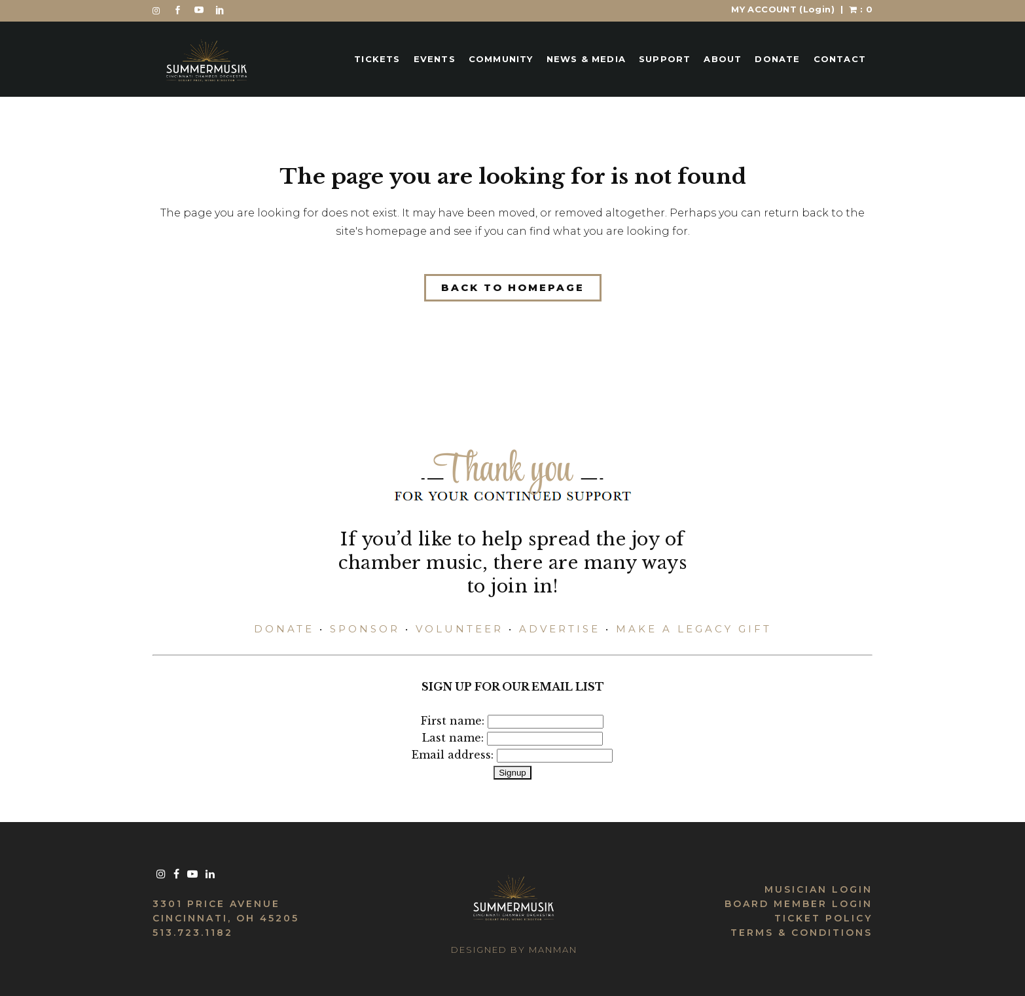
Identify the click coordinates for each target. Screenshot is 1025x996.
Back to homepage (512, 287)
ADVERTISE (559, 629)
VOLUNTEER (459, 629)
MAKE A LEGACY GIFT (694, 629)
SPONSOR (365, 629)
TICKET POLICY (823, 918)
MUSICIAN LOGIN (818, 889)
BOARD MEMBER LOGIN (798, 904)
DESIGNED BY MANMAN (514, 949)
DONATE (284, 629)
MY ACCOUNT (783, 9)
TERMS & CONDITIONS (801, 932)
